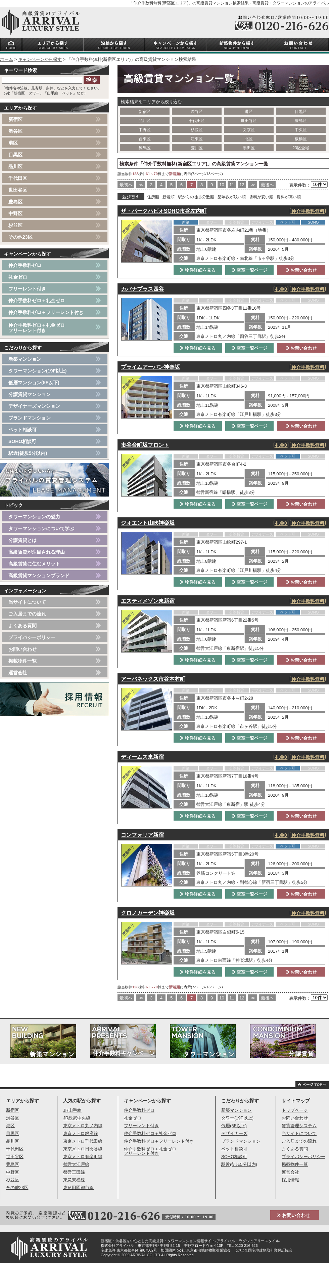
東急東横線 (74, 1179)
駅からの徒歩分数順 (196, 197)
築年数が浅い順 (232, 197)
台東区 (145, 138)
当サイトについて (27, 602)
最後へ (267, 184)
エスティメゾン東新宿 (148, 601)
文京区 (249, 129)
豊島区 (301, 120)
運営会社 (17, 672)
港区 (249, 111)
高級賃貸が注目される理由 (36, 552)
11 (231, 184)
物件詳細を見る (198, 270)
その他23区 (20, 237)
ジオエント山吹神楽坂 (148, 523)
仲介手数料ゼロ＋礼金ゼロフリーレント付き (36, 327)
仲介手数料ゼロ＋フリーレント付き (46, 312)
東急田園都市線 (78, 1187)
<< (140, 184)
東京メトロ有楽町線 (82, 1156)
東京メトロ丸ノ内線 (82, 1125)
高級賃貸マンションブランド (38, 575)
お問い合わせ (301, 270)
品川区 (145, 120)
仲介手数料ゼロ (24, 265)
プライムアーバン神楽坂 (150, 367)
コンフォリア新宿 (142, 835)
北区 (249, 138)
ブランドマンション (29, 418)
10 (221, 184)
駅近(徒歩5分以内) (27, 453)
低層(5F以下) (234, 1125)
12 (241, 184)
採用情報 (290, 1179)
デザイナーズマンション (34, 406)
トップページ (295, 1110)
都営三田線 (74, 1172)
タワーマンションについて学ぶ (41, 528)
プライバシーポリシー (31, 637)
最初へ (126, 184)
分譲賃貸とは (22, 540)
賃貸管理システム (299, 1125)
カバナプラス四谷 (142, 289)
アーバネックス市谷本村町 (153, 679)
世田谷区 (249, 120)
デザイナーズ (234, 1133)
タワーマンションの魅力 (34, 516)
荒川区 (197, 148)
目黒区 (301, 111)
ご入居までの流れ (27, 614)
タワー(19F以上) (237, 1117)
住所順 (153, 197)
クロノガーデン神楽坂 (148, 913)
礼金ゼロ (17, 277)
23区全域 (300, 148)
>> (252, 184)
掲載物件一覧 (22, 661)
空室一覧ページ (249, 270)
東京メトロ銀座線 (80, 1133)
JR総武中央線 (76, 1117)
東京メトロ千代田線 (82, 1141)
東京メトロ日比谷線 (82, 1148)
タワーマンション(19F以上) (37, 370)
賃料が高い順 (289, 197)
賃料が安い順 (261, 197)
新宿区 (145, 111)
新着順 (168, 197)
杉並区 (197, 129)
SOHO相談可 (22, 441)
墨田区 (249, 148)
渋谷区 (197, 111)
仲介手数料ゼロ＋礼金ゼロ (36, 300)
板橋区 (301, 138)
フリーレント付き (27, 288)
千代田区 (197, 120)
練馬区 (145, 148)
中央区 (301, 129)
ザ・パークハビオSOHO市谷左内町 (163, 211)
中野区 (145, 129)
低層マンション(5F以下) (33, 382)
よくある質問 (22, 625)
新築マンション (24, 359)
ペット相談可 (22, 429)
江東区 (197, 138)
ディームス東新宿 (142, 757)
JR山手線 (72, 1110)
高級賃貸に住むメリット (34, 563)
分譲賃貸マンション (29, 394)
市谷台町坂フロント (145, 445)
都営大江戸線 (76, 1164)
